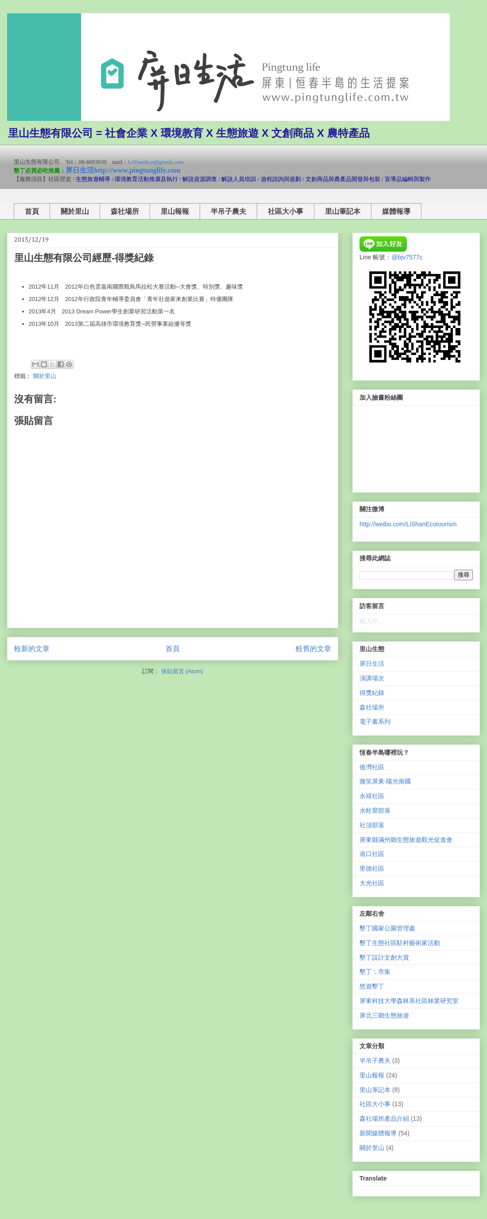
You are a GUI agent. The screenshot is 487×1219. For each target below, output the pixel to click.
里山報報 (175, 211)
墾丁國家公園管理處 (387, 928)
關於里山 (75, 211)
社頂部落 (371, 825)
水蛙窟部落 (374, 810)
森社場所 (125, 211)
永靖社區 (371, 795)
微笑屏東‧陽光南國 (385, 781)
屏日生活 (80, 170)
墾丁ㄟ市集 (374, 971)
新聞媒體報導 (378, 1133)
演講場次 (371, 678)
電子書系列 (374, 721)
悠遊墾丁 (371, 986)
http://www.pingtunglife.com (137, 170)
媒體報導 (396, 211)
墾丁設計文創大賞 (384, 957)
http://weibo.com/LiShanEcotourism (407, 524)
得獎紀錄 (371, 692)
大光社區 (371, 883)
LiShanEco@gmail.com (155, 161)
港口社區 (371, 853)
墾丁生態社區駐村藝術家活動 (399, 942)
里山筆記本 (342, 211)
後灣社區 (371, 767)
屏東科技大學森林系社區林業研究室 (409, 1000)
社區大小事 (285, 211)
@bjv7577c (406, 257)
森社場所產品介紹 (384, 1118)
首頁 (32, 211)
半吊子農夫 (228, 211)
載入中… (371, 621)
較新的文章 (32, 648)
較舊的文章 (313, 648)
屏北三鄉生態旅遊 (384, 1015)
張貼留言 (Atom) (182, 671)
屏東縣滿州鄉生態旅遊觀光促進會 (405, 839)
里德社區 (371, 868)
